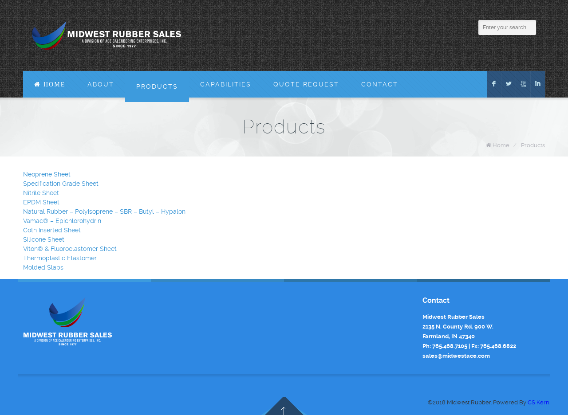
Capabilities (225, 84)
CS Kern (538, 402)
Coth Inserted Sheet (52, 230)
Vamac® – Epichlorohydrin (62, 220)
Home (501, 145)
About (100, 84)
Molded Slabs (43, 267)
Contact (379, 84)
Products (157, 86)
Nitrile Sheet (41, 192)
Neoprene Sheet (47, 174)
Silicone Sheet (43, 239)
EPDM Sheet (41, 202)
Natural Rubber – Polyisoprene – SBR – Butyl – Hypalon (104, 211)
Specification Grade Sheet (61, 183)
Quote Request (306, 84)
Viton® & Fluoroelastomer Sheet (70, 248)
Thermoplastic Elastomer (60, 258)
